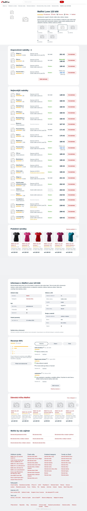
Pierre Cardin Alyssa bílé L (17, 477)
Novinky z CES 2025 (16, 497)
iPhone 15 (34, 484)
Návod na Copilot (26, 497)
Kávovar (68, 484)
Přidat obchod (14, 504)
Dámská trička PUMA (32, 470)
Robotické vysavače (21, 487)
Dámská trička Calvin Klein (33, 464)
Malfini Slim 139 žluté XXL (17, 467)
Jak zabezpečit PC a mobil (51, 492)
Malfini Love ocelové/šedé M (17, 469)
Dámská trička (55, 6)
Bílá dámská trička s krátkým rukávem (20, 438)
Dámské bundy (48, 471)
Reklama (74, 504)
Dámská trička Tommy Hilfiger (34, 458)
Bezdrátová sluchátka (25, 484)
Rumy (28, 487)
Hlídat (66, 14)
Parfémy (34, 487)
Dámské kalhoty (65, 468)
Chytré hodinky (14, 484)
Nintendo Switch (55, 484)
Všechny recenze (55, 389)
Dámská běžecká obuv (66, 456)
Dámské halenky (48, 462)
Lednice (12, 487)
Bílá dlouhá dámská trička (39, 442)
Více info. (18, 358)
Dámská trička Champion (33, 472)
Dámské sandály (65, 460)
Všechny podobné (71, 229)
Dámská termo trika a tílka (50, 468)
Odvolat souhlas (66, 504)
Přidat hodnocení (20, 125)
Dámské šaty (64, 473)
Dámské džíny (64, 466)
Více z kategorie (71, 397)
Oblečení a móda (12, 6)
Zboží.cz (5, 6)
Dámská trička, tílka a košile (43, 6)
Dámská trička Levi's (32, 478)
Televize (62, 484)
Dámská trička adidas (32, 462)
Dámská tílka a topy (49, 456)
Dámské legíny (64, 471)
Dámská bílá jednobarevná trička (18, 434)
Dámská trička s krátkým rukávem (63, 438)
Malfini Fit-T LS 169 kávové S (18, 465)
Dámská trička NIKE (32, 456)
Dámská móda (21, 6)
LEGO (39, 484)
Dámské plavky (65, 475)
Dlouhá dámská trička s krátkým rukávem (21, 442)
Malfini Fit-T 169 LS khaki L (17, 463)
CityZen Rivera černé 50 (16, 479)
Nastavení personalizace (54, 504)
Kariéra (46, 506)
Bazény (60, 487)
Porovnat (60, 14)
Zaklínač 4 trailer (26, 492)
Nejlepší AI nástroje (58, 497)
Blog (28, 504)
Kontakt (41, 506)
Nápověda (22, 504)
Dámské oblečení (31, 6)
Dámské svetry (48, 466)
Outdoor (55, 487)
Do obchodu (71, 54)
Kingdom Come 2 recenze (37, 492)
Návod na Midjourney (47, 497)
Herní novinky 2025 (15, 492)
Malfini (27, 295)
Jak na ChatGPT (36, 497)
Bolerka (46, 473)
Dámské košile (47, 458)
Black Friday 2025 (68, 487)
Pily (38, 487)
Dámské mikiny (48, 464)
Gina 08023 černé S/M (16, 475)
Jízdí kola (49, 487)
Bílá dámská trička (37, 434)
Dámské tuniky (48, 460)
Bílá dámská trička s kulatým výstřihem (64, 434)
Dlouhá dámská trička (38, 438)
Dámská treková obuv (66, 458)
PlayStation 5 (46, 484)
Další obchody (43, 79)
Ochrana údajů (42, 504)
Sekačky (43, 487)
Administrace (34, 504)
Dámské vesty (47, 475)
